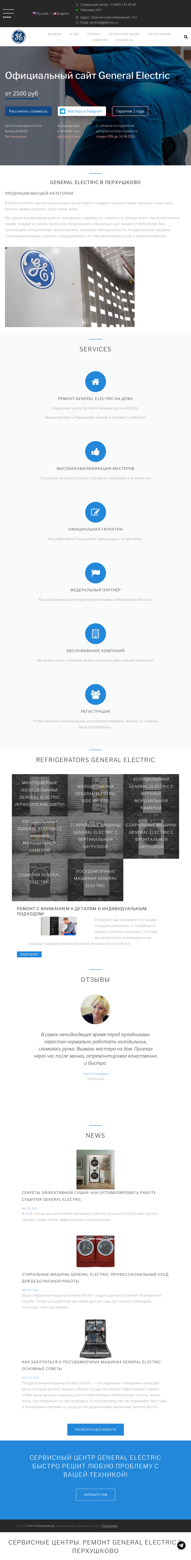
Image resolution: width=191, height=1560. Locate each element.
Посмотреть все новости (95, 1429)
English (61, 13)
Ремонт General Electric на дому (95, 399)
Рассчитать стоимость (28, 111)
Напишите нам (95, 1494)
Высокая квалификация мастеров (95, 468)
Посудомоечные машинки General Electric (95, 878)
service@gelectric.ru (104, 22)
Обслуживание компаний (95, 650)
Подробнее (31, 954)
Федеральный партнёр (95, 590)
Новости (100, 40)
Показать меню (181, 1545)
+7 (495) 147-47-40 (123, 4)
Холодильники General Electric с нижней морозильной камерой (39, 835)
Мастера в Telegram (85, 111)
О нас (74, 34)
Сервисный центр (124, 34)
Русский (40, 13)
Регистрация (159, 34)
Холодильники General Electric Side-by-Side (95, 793)
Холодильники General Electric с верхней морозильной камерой (151, 793)
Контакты (124, 40)
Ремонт (93, 34)
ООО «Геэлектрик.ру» (41, 1526)
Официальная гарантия (95, 529)
